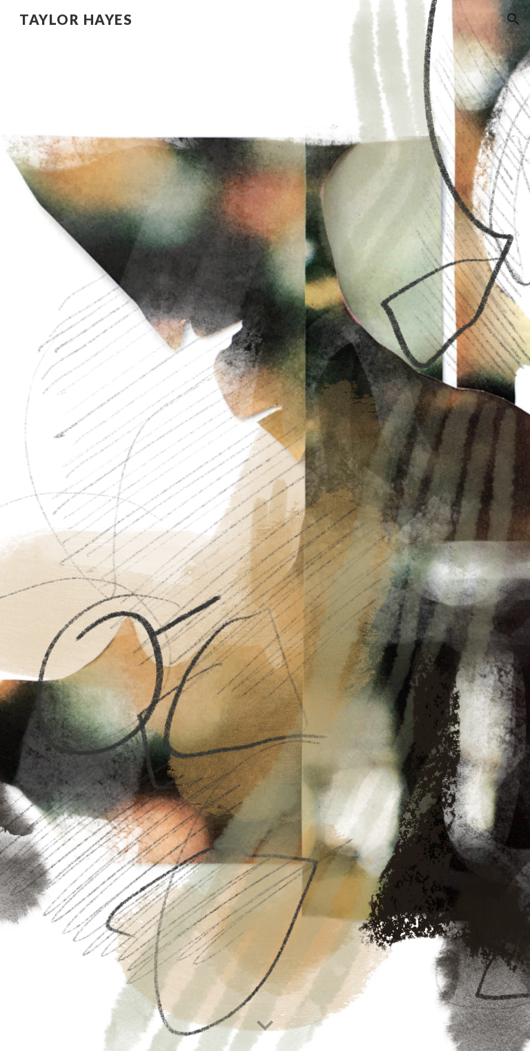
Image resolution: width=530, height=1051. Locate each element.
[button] (513, 19)
